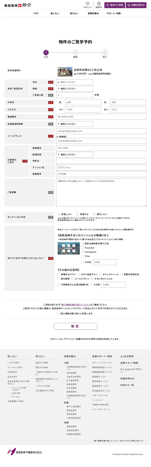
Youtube (87, 248)
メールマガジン (80, 279)
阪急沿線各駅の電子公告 (95, 243)
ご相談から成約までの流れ (47, 373)
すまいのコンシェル (102, 279)
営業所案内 (93, 13)
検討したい (100, 214)
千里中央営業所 (74, 377)
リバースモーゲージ (101, 409)
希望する (82, 214)
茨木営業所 (72, 388)
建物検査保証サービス (102, 367)
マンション (16, 397)
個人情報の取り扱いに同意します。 (75, 313)
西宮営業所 (72, 410)
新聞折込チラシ (67, 274)
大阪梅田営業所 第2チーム (77, 368)
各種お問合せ (127, 378)
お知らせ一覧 (127, 385)
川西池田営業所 (74, 418)
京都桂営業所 (73, 430)
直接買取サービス (100, 386)
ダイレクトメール (109, 274)
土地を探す (13, 377)
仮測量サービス (99, 377)
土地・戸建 (16, 393)
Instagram (88, 252)
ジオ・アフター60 (99, 395)
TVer (85, 256)
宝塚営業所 (72, 414)
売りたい (74, 13)
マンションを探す (15, 367)
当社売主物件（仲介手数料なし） (18, 382)
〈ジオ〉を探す (14, 363)
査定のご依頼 (42, 363)
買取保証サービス (100, 381)
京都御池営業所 (74, 434)
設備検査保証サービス (102, 372)
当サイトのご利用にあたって (131, 441)
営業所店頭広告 (129, 274)
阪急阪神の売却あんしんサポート (47, 380)
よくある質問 (126, 356)
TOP (35, 13)
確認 (75, 326)
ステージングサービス (102, 363)
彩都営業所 (72, 384)
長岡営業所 (72, 426)
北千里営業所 (73, 380)
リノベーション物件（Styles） (19, 389)
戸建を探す (13, 372)
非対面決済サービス (101, 391)
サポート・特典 (114, 13)
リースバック (97, 400)
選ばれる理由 (42, 367)
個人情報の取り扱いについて (75, 304)
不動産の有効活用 (100, 405)
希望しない (65, 214)
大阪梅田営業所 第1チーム (77, 397)
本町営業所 (72, 373)
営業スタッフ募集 (129, 363)
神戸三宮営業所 (74, 407)
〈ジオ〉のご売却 (43, 386)
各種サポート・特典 (102, 356)
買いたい (55, 13)
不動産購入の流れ (16, 401)
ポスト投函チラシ (87, 274)
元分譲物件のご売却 (45, 391)
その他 (99, 262)
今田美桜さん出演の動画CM (73, 284)
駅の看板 (64, 279)
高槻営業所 (72, 392)
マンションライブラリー (131, 370)
